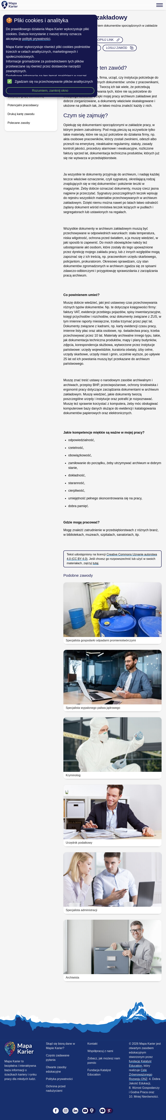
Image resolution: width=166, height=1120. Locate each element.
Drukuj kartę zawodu (21, 114)
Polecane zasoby (19, 122)
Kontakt (92, 1043)
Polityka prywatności (59, 1078)
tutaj (95, 563)
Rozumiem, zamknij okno (50, 90)
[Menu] (160, 5)
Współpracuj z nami (100, 1051)
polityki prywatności (36, 39)
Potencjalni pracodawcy (23, 105)
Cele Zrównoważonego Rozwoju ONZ (140, 1074)
